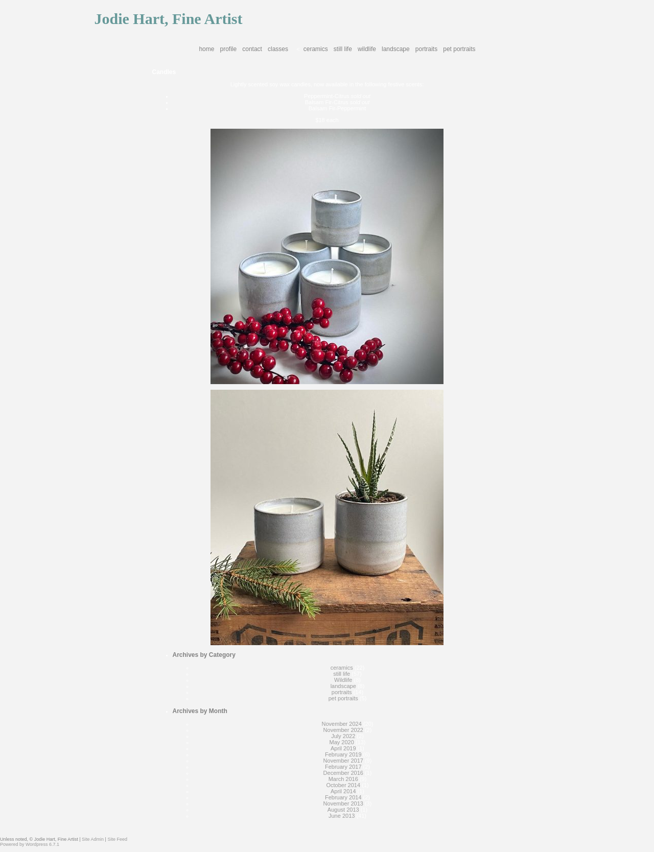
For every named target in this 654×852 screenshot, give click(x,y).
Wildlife (367, 49)
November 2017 (343, 761)
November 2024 (342, 724)
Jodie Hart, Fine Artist (169, 18)
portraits (426, 49)
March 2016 (343, 779)
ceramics (315, 49)
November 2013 (343, 803)
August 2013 (343, 810)
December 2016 (343, 773)
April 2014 (343, 791)
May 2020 (342, 742)
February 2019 (343, 754)
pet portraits (459, 49)
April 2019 (343, 748)
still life (343, 49)
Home (206, 49)
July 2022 (343, 736)
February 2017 (343, 767)
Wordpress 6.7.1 (42, 844)
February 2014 (343, 797)
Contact (252, 49)
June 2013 (342, 816)
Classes (278, 49)
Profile (228, 49)
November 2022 (343, 730)
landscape (396, 49)
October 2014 (343, 785)
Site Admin (93, 839)
